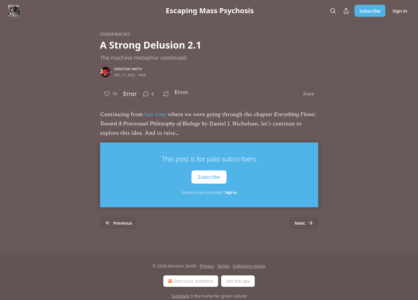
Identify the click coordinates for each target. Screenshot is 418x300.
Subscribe (370, 11)
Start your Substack (190, 281)
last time (155, 114)
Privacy (207, 266)
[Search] (333, 11)
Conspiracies (115, 34)
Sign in (400, 11)
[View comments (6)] (148, 94)
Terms (223, 266)
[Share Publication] (346, 11)
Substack (180, 296)
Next (304, 223)
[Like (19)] (110, 94)
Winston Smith (128, 69)
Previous (118, 223)
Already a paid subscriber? (209, 192)
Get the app (238, 281)
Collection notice (249, 266)
